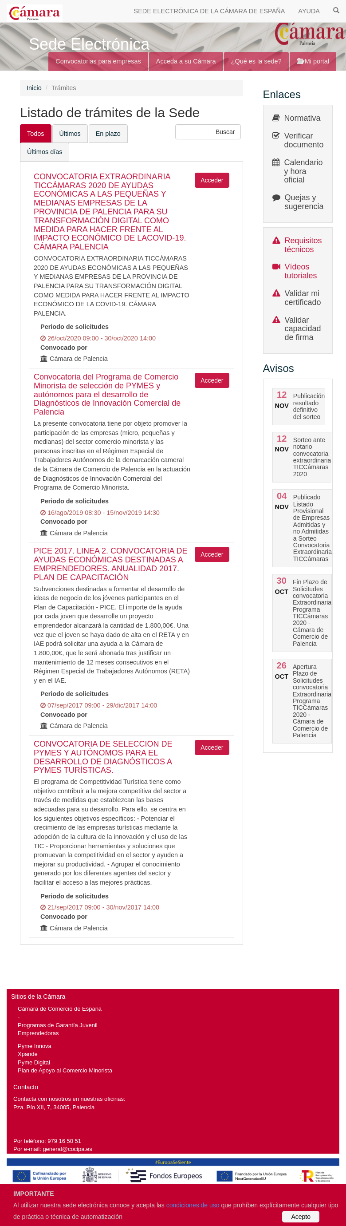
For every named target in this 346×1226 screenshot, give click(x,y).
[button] (225, 131)
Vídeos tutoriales (301, 271)
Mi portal (313, 61)
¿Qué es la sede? (256, 61)
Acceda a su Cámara (186, 61)
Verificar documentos (306, 140)
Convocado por (63, 347)
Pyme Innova (34, 1046)
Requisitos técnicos (303, 245)
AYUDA (309, 11)
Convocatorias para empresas (98, 61)
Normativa (302, 118)
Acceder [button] (212, 180)
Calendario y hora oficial (303, 171)
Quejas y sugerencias (306, 202)
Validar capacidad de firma (303, 329)
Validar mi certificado (303, 298)
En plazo (108, 133)
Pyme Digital (34, 1062)
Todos (35, 133)
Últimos (70, 133)
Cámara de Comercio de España (60, 1008)
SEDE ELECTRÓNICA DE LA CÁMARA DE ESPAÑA (209, 11)
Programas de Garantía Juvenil (58, 1025)
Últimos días (44, 151)
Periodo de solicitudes (74, 326)
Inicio (34, 87)
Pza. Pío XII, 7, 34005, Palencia (53, 1107)
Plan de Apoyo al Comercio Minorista (65, 1070)
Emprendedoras (38, 1033)
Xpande (28, 1054)
